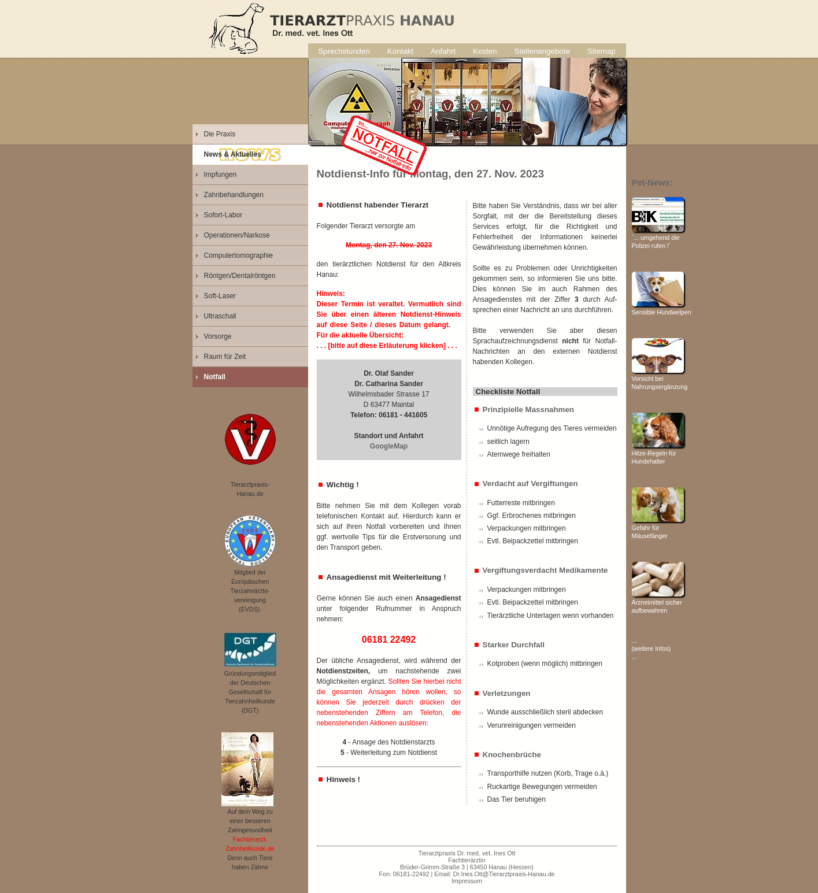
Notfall (214, 377)
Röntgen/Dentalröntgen (240, 276)
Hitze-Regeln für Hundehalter (658, 453)
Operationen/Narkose (237, 235)
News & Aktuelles (233, 154)
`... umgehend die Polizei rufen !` (658, 237)
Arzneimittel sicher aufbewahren (658, 602)
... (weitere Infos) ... (651, 648)
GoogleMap (389, 446)
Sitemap (601, 51)
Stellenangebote (542, 51)
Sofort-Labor (223, 215)
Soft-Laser (220, 296)
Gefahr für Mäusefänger (658, 527)
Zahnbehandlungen (234, 195)
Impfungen (220, 175)
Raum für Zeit (225, 357)
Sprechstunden (344, 51)
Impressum (466, 880)
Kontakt (400, 51)
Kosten (485, 51)
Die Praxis (220, 134)
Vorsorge (218, 336)
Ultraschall (220, 316)
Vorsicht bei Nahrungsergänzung (660, 378)
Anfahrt (443, 51)
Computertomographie (238, 255)
